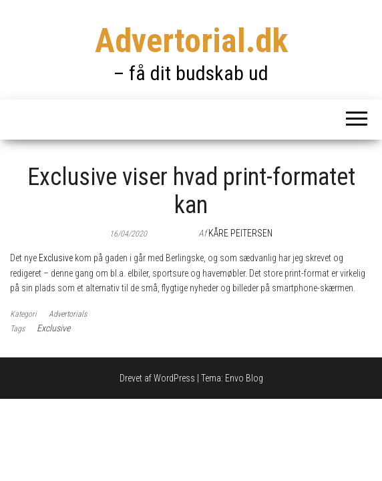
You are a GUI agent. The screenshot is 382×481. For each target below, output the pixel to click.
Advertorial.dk (191, 40)
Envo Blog (244, 378)
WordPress (174, 378)
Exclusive (56, 258)
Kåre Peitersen (240, 233)
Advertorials (68, 314)
